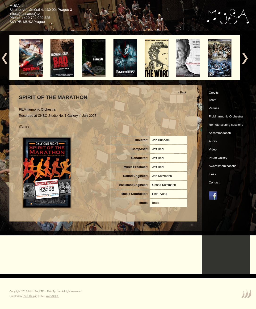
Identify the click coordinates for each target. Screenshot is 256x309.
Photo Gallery (218, 157)
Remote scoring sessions (226, 124)
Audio (213, 141)
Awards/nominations (222, 166)
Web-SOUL (52, 296)
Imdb (155, 203)
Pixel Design (30, 296)
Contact (214, 182)
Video (213, 149)
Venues (214, 108)
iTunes (24, 126)
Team (212, 100)
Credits (213, 92)
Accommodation (220, 133)
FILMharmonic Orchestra (226, 116)
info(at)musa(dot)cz (24, 14)
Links (212, 174)
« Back (182, 92)
